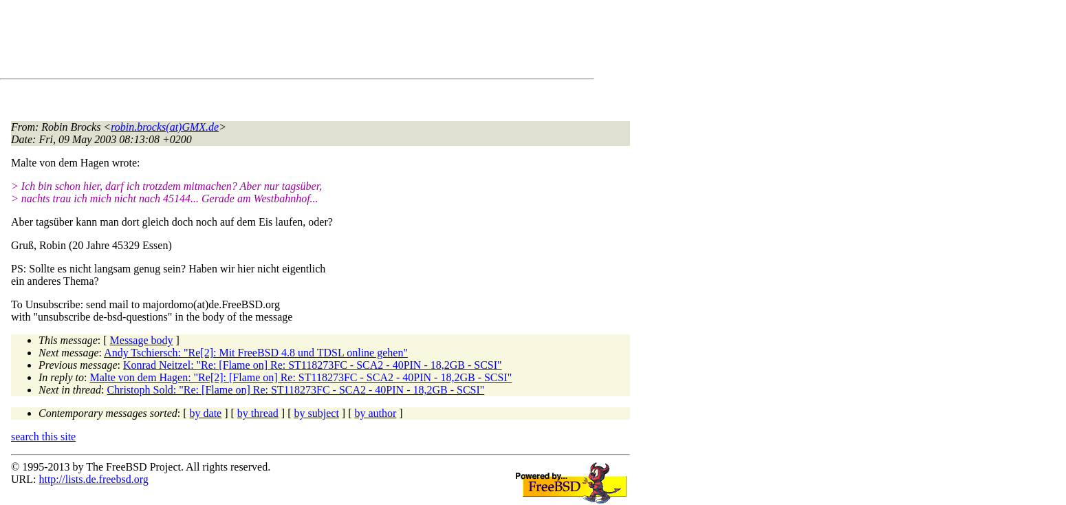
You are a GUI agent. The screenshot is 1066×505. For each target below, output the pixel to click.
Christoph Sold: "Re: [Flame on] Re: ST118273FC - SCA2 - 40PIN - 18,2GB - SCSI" (295, 390)
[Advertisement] (261, 42)
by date (206, 413)
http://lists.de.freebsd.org (93, 479)
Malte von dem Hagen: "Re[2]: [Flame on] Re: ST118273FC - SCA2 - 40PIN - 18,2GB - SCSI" (301, 377)
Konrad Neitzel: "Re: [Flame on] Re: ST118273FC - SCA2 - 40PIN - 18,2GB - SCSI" (312, 365)
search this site (43, 436)
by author (375, 413)
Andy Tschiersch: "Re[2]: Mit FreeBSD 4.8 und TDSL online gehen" (256, 352)
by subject (316, 413)
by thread (258, 413)
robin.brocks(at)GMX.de (165, 127)
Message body (141, 340)
